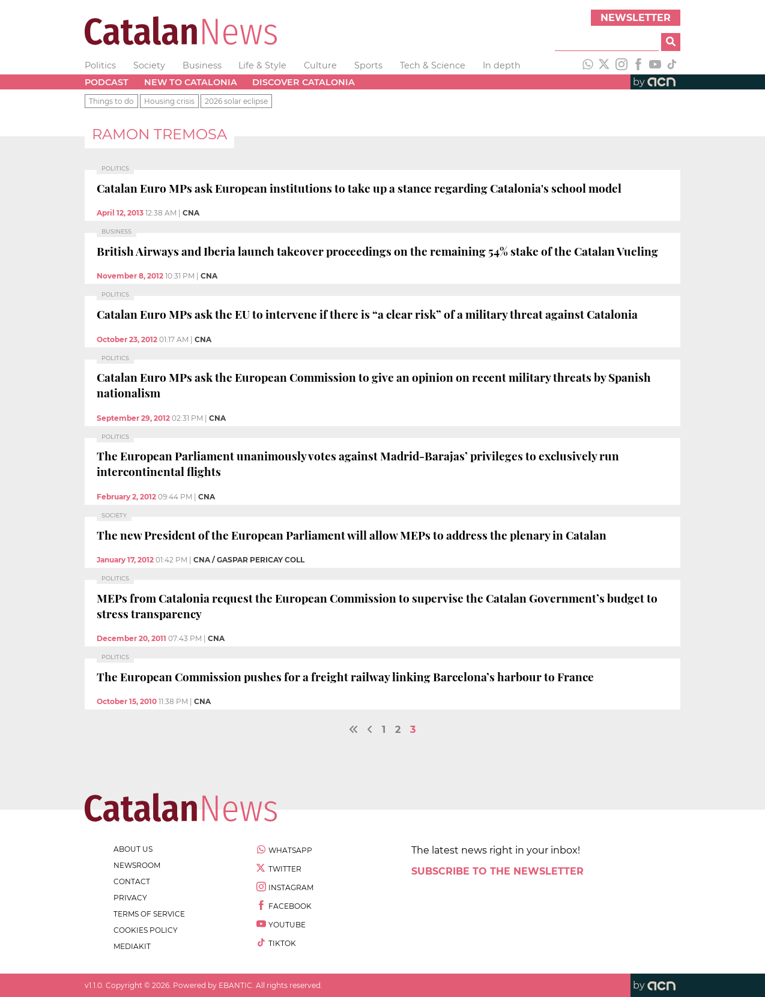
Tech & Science (432, 65)
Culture (320, 65)
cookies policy (145, 930)
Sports (368, 65)
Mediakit (132, 946)
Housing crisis (169, 101)
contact (131, 881)
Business (202, 65)
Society (149, 65)
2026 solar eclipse (236, 101)
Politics (100, 65)
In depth (502, 65)
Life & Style (262, 65)
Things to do (111, 101)
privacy (130, 897)
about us (133, 849)
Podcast (107, 82)
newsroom (136, 865)
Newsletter (635, 17)
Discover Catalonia (303, 82)
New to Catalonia (190, 82)
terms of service (149, 913)
